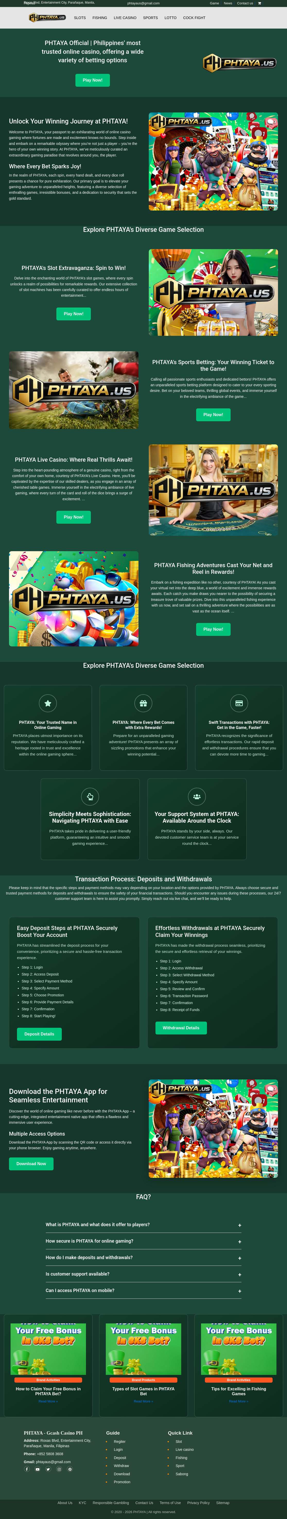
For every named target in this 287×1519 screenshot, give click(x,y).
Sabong (182, 1474)
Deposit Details (39, 1034)
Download (122, 1474)
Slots (80, 18)
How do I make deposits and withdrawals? (89, 1257)
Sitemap (222, 1503)
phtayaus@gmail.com (53, 1462)
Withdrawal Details (181, 1028)
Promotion (122, 1482)
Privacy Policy (198, 1503)
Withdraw (121, 1466)
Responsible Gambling (111, 1503)
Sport (180, 1466)
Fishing (99, 18)
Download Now (31, 1164)
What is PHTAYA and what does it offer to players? (98, 1224)
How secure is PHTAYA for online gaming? (89, 1241)
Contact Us (144, 1503)
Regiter (119, 1441)
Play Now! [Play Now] (92, 80)
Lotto (170, 18)
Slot (179, 1441)
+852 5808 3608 (49, 1454)
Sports (150, 18)
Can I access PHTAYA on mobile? (80, 1290)
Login (118, 1449)
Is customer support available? (78, 1274)
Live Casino (125, 18)
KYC (82, 1503)
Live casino (185, 1449)
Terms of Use (170, 1503)
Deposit (120, 1458)
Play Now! (73, 314)
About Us (65, 1503)
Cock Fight (194, 18)
